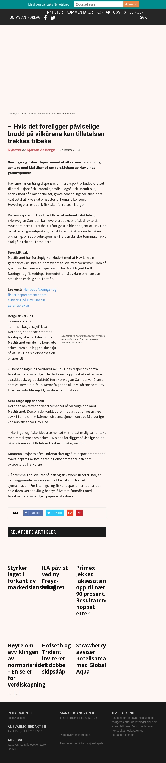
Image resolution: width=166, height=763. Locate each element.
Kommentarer (79, 12)
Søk (143, 17)
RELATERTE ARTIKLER (33, 531)
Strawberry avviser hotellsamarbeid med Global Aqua (98, 658)
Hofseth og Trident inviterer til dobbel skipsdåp (56, 658)
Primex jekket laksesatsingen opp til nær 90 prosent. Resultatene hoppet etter (96, 590)
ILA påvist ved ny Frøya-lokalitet (55, 577)
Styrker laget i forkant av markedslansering (32, 577)
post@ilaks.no (17, 717)
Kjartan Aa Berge (41, 150)
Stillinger (133, 12)
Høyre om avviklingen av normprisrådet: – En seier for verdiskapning (28, 665)
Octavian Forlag (25, 17)
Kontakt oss (108, 12)
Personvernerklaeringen (75, 734)
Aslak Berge (15, 731)
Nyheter (55, 12)
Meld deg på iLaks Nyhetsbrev (48, 4)
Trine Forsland (69, 717)
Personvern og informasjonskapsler (82, 743)
